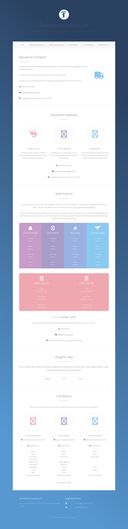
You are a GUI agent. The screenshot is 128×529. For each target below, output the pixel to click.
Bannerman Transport (37, 45)
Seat (64, 379)
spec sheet (78, 207)
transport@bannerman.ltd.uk (30, 92)
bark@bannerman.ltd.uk (65, 335)
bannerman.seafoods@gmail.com (65, 171)
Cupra (80, 379)
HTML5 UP (72, 517)
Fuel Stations (103, 45)
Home (22, 45)
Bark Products (73, 45)
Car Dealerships (89, 45)
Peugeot (47, 379)
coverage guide (90, 207)
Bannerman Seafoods (57, 45)
